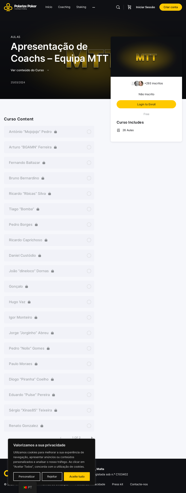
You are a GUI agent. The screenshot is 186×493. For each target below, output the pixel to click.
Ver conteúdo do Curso (30, 70)
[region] (51, 462)
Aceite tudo (76, 476)
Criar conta (171, 7)
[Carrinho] (129, 7)
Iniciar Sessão (145, 7)
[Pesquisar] (118, 7)
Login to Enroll (146, 104)
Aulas (15, 36)
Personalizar (27, 476)
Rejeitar (52, 476)
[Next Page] (92, 437)
